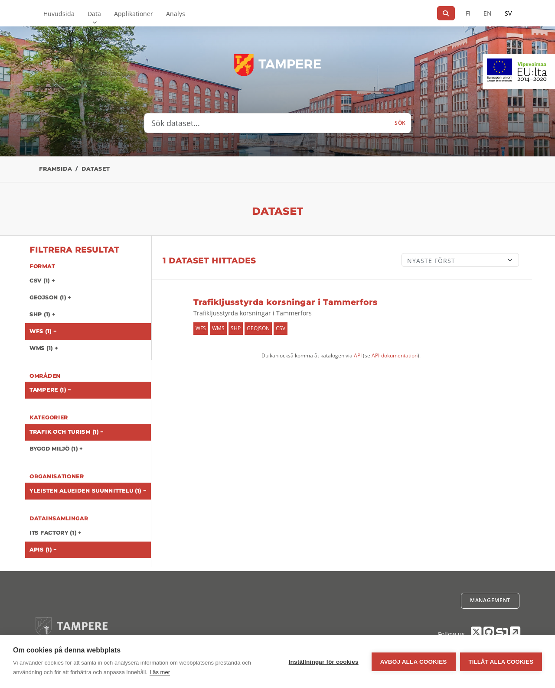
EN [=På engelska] (487, 13)
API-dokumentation (395, 355)
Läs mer (160, 672)
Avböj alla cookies (413, 662)
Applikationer (133, 14)
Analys (175, 14)
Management (490, 600)
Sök (400, 123)
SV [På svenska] (508, 13)
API (358, 355)
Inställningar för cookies (324, 662)
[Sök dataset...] (267, 123)
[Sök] (446, 13)
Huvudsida (59, 14)
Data (94, 14)
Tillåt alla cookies (501, 662)
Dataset (96, 169)
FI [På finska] (468, 13)
